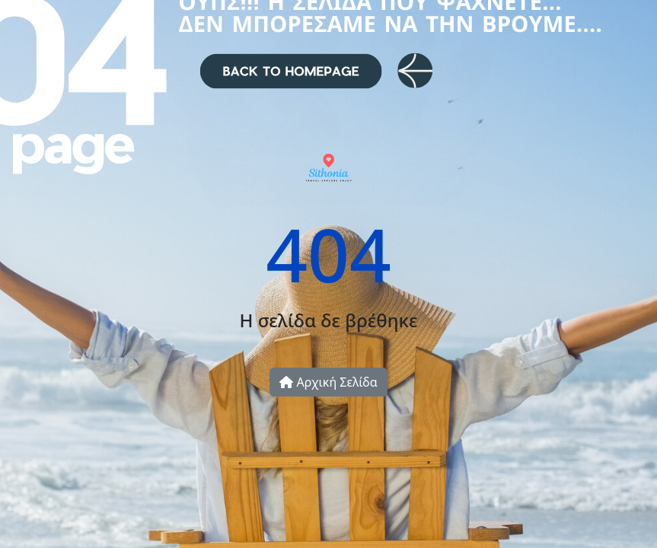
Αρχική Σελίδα (328, 382)
